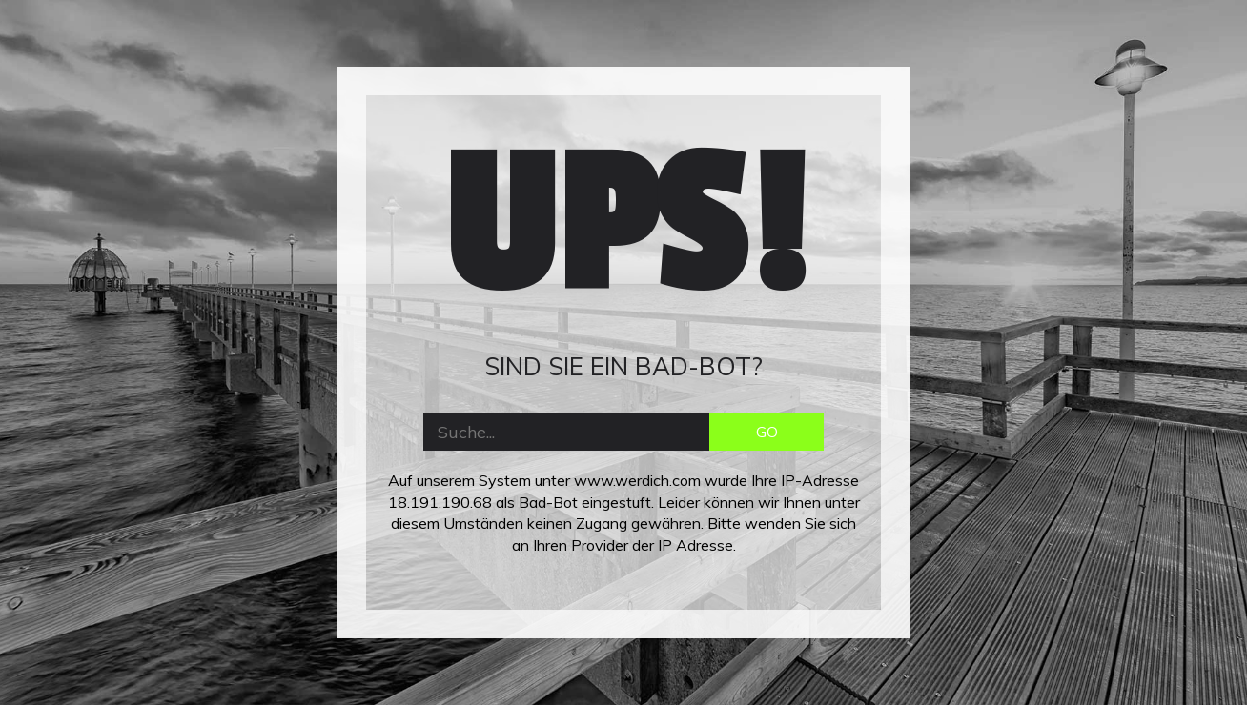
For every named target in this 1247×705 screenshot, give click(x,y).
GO (767, 431)
